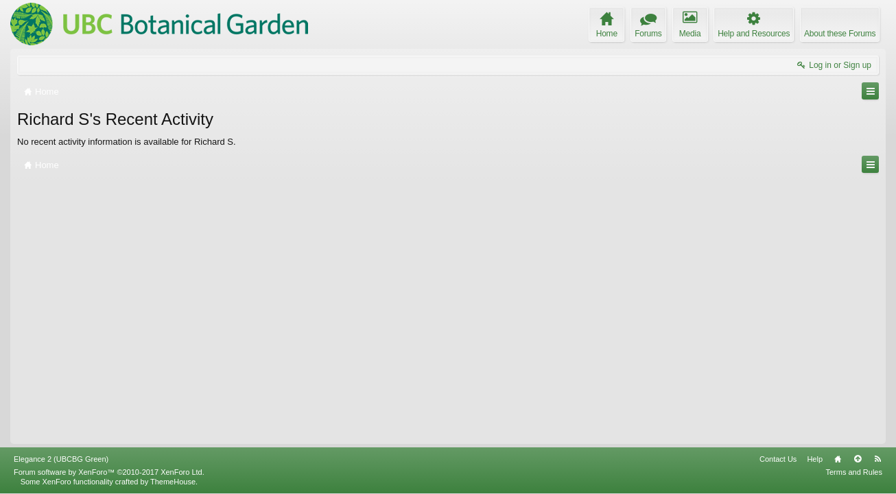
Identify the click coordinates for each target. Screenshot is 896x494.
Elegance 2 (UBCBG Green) (61, 459)
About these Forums (839, 33)
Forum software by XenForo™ (109, 472)
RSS (877, 459)
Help (815, 459)
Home (837, 459)
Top (857, 459)
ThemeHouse (173, 482)
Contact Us (778, 459)
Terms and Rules (853, 472)
